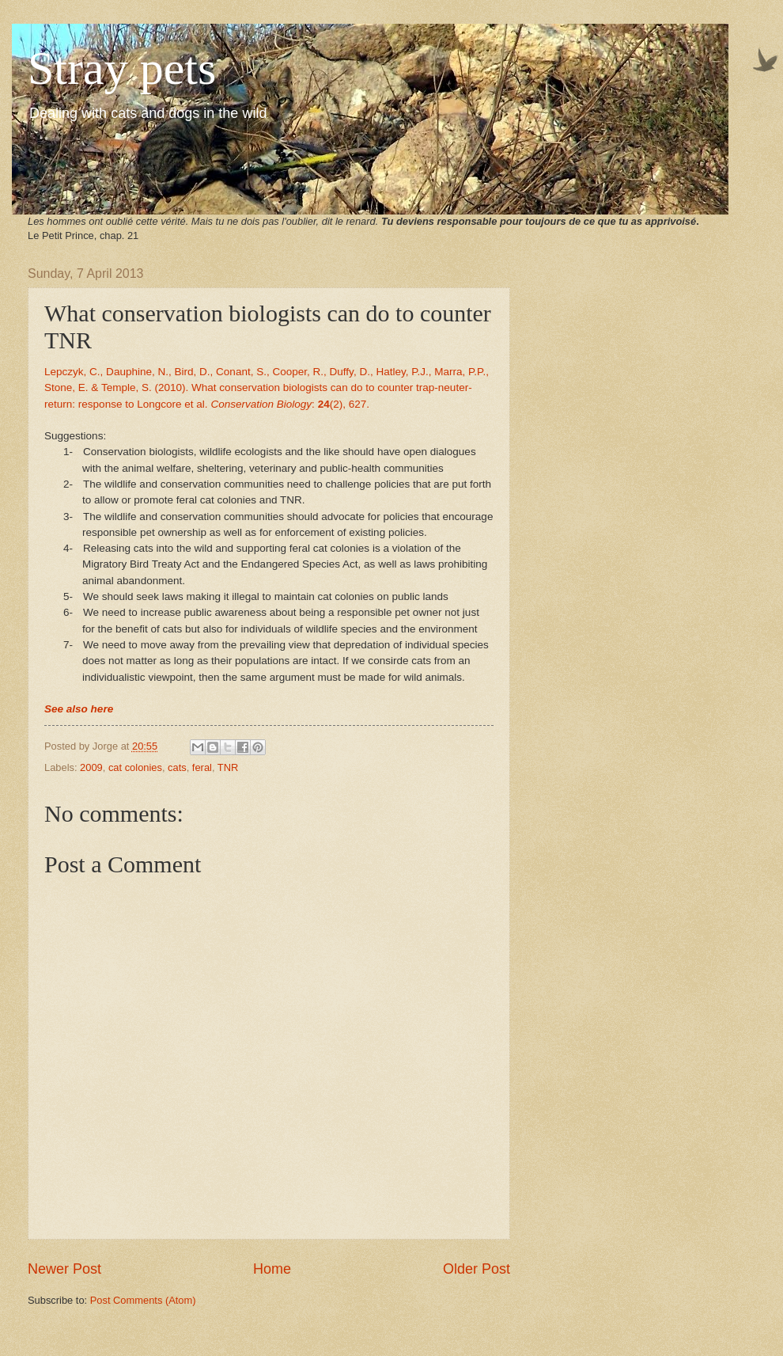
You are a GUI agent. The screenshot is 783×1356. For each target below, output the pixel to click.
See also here (78, 709)
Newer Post (64, 1269)
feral (202, 767)
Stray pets (122, 68)
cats (177, 767)
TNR (228, 767)
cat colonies (135, 767)
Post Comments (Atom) (143, 1300)
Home (272, 1269)
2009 (91, 767)
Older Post (476, 1269)
